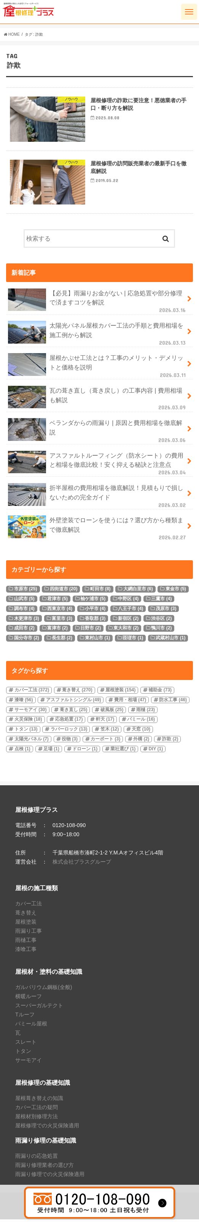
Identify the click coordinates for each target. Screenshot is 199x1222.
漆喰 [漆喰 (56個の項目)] (23, 702)
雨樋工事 (26, 942)
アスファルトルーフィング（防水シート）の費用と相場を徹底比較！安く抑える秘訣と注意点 (97, 465)
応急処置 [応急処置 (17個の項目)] (69, 721)
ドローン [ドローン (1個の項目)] (84, 751)
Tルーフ (25, 1017)
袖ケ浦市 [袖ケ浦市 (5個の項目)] (92, 601)
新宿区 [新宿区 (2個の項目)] (128, 620)
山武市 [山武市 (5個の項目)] (24, 601)
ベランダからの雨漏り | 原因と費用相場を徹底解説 (97, 432)
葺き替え (26, 915)
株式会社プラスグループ (82, 864)
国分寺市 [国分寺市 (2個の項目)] (26, 640)
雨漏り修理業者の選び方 (44, 1167)
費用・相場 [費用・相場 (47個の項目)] (130, 702)
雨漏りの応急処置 (36, 1158)
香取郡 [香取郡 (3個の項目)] (95, 620)
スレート (26, 1044)
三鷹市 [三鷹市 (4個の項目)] (161, 601)
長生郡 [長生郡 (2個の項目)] (62, 640)
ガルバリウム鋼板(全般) (43, 989)
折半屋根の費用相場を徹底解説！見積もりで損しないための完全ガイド (97, 497)
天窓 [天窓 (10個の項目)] (141, 731)
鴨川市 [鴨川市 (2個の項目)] (161, 630)
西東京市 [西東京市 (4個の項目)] (59, 610)
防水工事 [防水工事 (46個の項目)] (173, 702)
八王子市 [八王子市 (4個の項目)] (130, 610)
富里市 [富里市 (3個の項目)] (62, 620)
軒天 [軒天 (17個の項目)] (105, 721)
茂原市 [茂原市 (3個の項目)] (166, 610)
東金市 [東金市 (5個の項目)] (176, 591)
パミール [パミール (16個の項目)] (141, 721)
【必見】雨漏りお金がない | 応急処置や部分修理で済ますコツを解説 (97, 303)
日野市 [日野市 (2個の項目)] (90, 630)
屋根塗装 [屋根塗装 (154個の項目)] (120, 692)
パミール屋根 (31, 1026)
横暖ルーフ (28, 998)
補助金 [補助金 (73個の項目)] (160, 692)
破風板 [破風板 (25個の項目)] (112, 712)
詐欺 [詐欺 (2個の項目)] (170, 741)
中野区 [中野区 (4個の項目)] (128, 601)
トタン (23, 1053)
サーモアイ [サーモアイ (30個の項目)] (30, 712)
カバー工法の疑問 (36, 1109)
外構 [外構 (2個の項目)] (141, 741)
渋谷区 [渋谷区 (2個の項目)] (161, 620)
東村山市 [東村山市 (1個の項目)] (97, 640)
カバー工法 (28, 906)
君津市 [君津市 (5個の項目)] (57, 601)
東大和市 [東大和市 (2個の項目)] (126, 630)
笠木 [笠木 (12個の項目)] (109, 731)
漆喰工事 (26, 951)
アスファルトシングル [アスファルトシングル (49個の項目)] (73, 702)
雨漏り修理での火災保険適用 (49, 1176)
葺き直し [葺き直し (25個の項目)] (74, 712)
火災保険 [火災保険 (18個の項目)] (28, 721)
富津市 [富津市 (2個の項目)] (57, 630)
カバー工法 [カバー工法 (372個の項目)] (31, 692)
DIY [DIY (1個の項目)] (155, 751)
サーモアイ (28, 1062)
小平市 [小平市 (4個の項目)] (95, 610)
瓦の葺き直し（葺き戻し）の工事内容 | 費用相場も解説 (97, 400)
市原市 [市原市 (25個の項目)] (25, 591)
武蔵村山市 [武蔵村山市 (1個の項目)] (170, 640)
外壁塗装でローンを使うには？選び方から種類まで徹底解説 (97, 530)
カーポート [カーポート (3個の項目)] (105, 741)
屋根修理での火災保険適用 (47, 1128)
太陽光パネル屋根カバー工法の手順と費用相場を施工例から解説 (97, 335)
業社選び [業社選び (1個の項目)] (122, 751)
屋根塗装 (26, 924)
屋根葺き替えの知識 (39, 1100)
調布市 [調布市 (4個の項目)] (24, 610)
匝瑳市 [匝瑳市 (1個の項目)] (133, 640)
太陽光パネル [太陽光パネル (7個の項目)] (31, 741)
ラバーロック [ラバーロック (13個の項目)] (69, 731)
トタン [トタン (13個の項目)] (26, 731)
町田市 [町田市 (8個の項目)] (100, 591)
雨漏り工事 (28, 933)
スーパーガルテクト (39, 1008)
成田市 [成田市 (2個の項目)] (24, 630)
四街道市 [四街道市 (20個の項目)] (64, 591)
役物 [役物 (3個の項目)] (70, 741)
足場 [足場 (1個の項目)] (51, 751)
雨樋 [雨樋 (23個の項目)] (145, 712)
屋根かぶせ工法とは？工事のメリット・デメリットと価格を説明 (97, 368)
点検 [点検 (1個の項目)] (22, 751)
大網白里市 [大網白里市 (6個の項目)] (138, 591)
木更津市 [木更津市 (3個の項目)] (26, 620)
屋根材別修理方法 (36, 1119)
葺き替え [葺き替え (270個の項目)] (77, 692)
